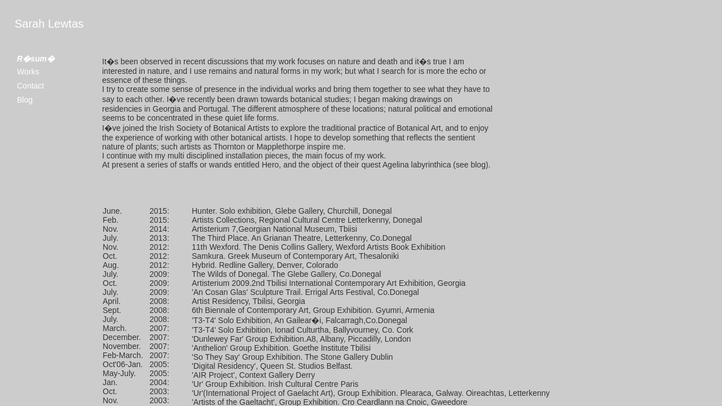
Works (28, 71)
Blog (25, 99)
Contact (30, 85)
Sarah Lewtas (49, 23)
